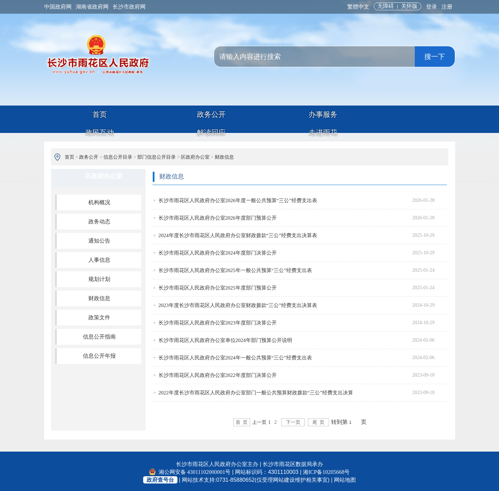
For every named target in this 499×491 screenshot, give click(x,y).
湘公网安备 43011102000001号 (190, 470)
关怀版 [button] (409, 6)
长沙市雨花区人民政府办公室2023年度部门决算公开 (218, 321)
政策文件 (99, 316)
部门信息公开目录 (156, 155)
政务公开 (146, 119)
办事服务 (214, 119)
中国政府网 (58, 7)
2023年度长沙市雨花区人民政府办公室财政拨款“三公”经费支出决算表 (238, 303)
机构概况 (99, 201)
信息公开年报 (99, 354)
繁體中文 (358, 7)
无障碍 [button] (385, 6)
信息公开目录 (117, 155)
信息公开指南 (99, 335)
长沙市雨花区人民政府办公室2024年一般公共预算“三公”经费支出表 (235, 356)
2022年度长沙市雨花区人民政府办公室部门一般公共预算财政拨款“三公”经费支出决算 (256, 391)
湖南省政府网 (92, 7)
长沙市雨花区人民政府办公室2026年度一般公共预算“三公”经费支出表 (238, 198)
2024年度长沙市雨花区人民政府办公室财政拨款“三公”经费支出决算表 (238, 233)
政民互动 (282, 119)
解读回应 (351, 119)
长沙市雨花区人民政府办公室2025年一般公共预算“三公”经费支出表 (235, 268)
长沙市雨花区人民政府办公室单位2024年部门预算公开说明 (225, 338)
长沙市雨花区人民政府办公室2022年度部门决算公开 (218, 373)
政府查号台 (160, 478)
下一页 (293, 420)
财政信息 (224, 155)
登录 (431, 7)
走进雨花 (419, 119)
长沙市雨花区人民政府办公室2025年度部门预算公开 (218, 286)
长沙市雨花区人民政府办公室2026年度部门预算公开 (218, 216)
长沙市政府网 (129, 7)
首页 (78, 119)
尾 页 (321, 420)
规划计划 (99, 277)
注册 (446, 7)
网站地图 (345, 478)
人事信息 (99, 258)
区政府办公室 (195, 155)
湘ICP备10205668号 (326, 470)
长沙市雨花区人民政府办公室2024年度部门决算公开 (218, 251)
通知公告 (99, 239)
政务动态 (99, 220)
